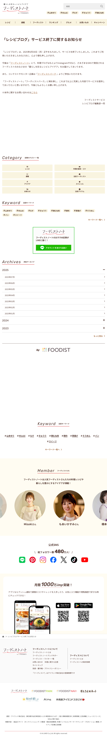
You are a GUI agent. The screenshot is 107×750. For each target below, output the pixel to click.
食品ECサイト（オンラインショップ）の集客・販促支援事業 (34, 722)
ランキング (53, 22)
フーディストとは (76, 659)
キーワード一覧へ (96, 220)
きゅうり (87, 13)
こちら (34, 92)
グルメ (68, 22)
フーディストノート (20, 62)
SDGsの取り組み (53, 719)
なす (75, 13)
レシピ (7, 22)
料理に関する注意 (51, 662)
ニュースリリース (94, 716)
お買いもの (84, 22)
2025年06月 (55, 283)
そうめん (90, 210)
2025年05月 (55, 289)
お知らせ (27, 190)
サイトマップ (38, 665)
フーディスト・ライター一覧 (43, 659)
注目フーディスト (80, 175)
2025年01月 (55, 313)
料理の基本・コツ (79, 168)
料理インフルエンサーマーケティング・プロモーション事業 (78, 722)
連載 (23, 22)
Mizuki (65, 13)
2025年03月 (55, 301)
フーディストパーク (46, 73)
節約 (67, 210)
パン (7, 215)
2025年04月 (55, 295)
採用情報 (76, 716)
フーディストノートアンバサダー (45, 655)
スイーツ (18, 215)
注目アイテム (79, 190)
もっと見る (99, 336)
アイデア (27, 183)
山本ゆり (52, 13)
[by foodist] (53, 347)
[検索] (102, 6)
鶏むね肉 (100, 13)
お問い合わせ (38, 662)
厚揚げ (78, 210)
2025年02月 (55, 307)
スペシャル (80, 183)
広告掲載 (83, 716)
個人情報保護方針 (65, 716)
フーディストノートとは (42, 652)
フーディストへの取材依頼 (80, 662)
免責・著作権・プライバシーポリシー (47, 668)
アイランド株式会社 (18, 716)
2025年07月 (55, 277)
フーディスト (38, 22)
